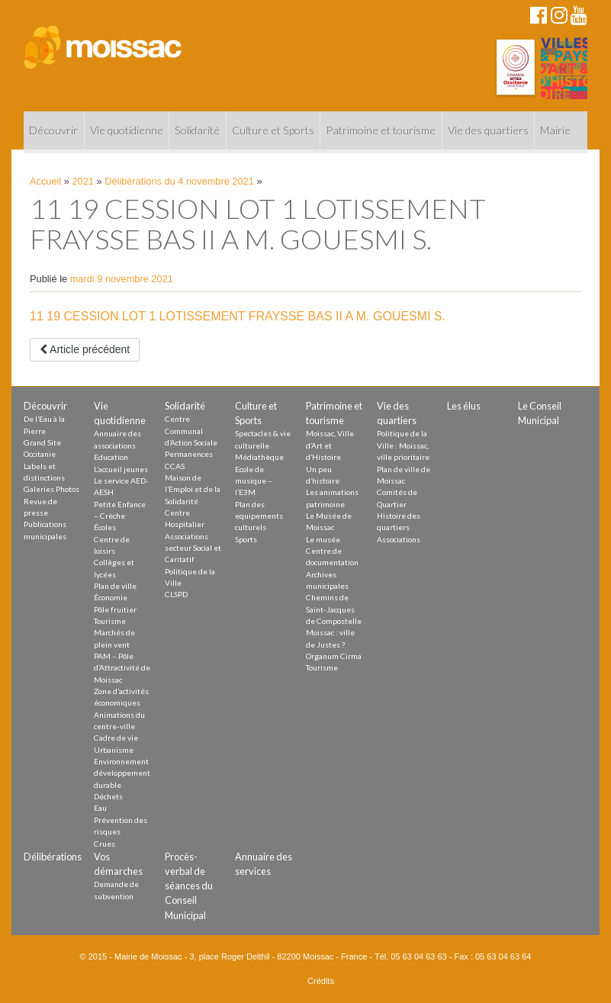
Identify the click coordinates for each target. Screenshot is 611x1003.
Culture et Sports (273, 130)
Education (111, 456)
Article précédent (85, 349)
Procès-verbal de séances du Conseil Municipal (189, 885)
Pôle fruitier (115, 609)
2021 (83, 181)
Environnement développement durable (122, 773)
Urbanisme (113, 749)
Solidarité (197, 130)
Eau (100, 807)
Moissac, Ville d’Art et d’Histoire (330, 445)
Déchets (108, 796)
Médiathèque (259, 456)
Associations (398, 539)
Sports (246, 539)
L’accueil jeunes (121, 469)
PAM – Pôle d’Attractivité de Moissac (122, 667)
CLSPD (176, 594)
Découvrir (53, 130)
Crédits (320, 980)
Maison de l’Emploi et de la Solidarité (192, 489)
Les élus (464, 406)
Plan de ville (115, 585)
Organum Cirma (334, 656)
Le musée (323, 539)
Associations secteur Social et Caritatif (193, 548)
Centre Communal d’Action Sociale (191, 430)
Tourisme (110, 620)
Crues (104, 843)
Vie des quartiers (488, 130)
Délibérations (53, 856)
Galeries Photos (51, 488)
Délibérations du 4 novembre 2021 (179, 181)
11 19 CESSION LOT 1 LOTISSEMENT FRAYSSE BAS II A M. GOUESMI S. (237, 316)
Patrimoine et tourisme (381, 130)
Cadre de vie (116, 737)
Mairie (555, 130)
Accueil (45, 181)
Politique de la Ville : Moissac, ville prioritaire (403, 445)
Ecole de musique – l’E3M (253, 481)
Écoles (105, 527)
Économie (110, 597)
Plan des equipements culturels (259, 516)
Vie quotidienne (126, 130)
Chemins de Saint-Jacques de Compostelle (334, 609)
